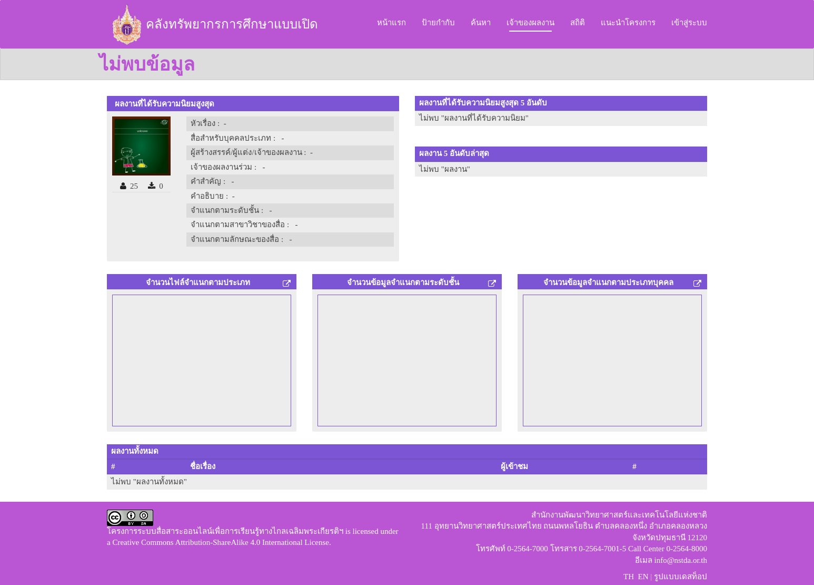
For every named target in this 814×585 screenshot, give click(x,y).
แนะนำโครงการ (628, 22)
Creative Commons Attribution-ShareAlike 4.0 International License (220, 542)
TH (628, 576)
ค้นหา (481, 22)
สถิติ (577, 22)
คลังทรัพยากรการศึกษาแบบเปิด (213, 24)
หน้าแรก (391, 22)
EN (643, 576)
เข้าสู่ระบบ (689, 22)
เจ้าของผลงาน (530, 22)
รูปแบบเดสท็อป (680, 576)
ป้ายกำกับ (438, 22)
